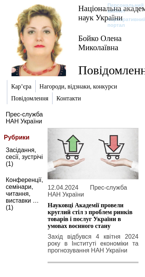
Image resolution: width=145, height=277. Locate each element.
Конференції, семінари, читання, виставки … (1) (24, 194)
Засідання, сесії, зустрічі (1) (24, 157)
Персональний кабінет (121, 8)
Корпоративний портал (121, 22)
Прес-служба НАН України (24, 118)
